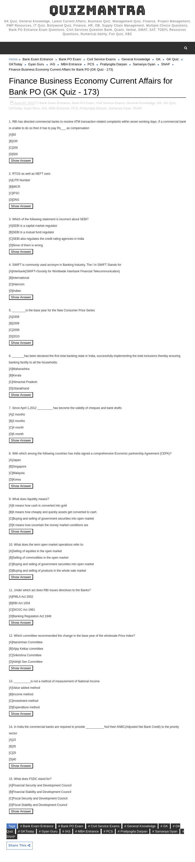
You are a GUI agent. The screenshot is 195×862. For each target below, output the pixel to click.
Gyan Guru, (32, 108)
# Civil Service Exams (104, 826)
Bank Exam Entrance (38, 59)
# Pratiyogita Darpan (132, 831)
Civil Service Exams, (110, 103)
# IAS (66, 831)
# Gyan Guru (48, 831)
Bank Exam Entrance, (55, 103)
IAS (52, 64)
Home (13, 59)
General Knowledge (136, 59)
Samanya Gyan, (120, 108)
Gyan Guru (36, 64)
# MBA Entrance (87, 831)
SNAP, (137, 108)
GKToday (15, 64)
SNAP (165, 64)
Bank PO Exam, (83, 103)
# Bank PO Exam (70, 826)
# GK (164, 826)
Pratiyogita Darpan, (94, 108)
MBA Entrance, (59, 108)
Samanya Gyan (144, 64)
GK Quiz (172, 59)
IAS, (45, 108)
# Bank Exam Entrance (36, 826)
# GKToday (26, 831)
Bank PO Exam (70, 59)
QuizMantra (97, 10)
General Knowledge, (141, 103)
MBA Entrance (71, 64)
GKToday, (16, 108)
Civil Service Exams (101, 59)
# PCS (108, 831)
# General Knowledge (140, 826)
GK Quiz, (170, 103)
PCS (91, 64)
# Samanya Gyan (164, 831)
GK (158, 59)
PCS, (75, 108)
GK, (159, 103)
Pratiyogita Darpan (113, 64)
